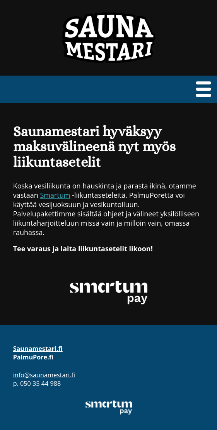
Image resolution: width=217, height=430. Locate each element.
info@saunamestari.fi (44, 375)
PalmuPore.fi (33, 357)
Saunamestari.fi (38, 348)
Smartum (55, 195)
